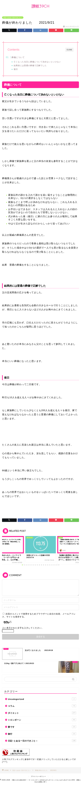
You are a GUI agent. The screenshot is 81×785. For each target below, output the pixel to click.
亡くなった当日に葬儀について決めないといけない (37, 62)
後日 (16, 69)
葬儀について (18, 57)
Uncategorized (42, 699)
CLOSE (69, 49)
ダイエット (42, 712)
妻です (42, 726)
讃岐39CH (40, 6)
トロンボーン (42, 719)
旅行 (42, 733)
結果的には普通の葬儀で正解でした (30, 66)
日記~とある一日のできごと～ (12, 17)
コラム (42, 705)
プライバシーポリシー (38, 776)
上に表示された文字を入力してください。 (23, 628)
